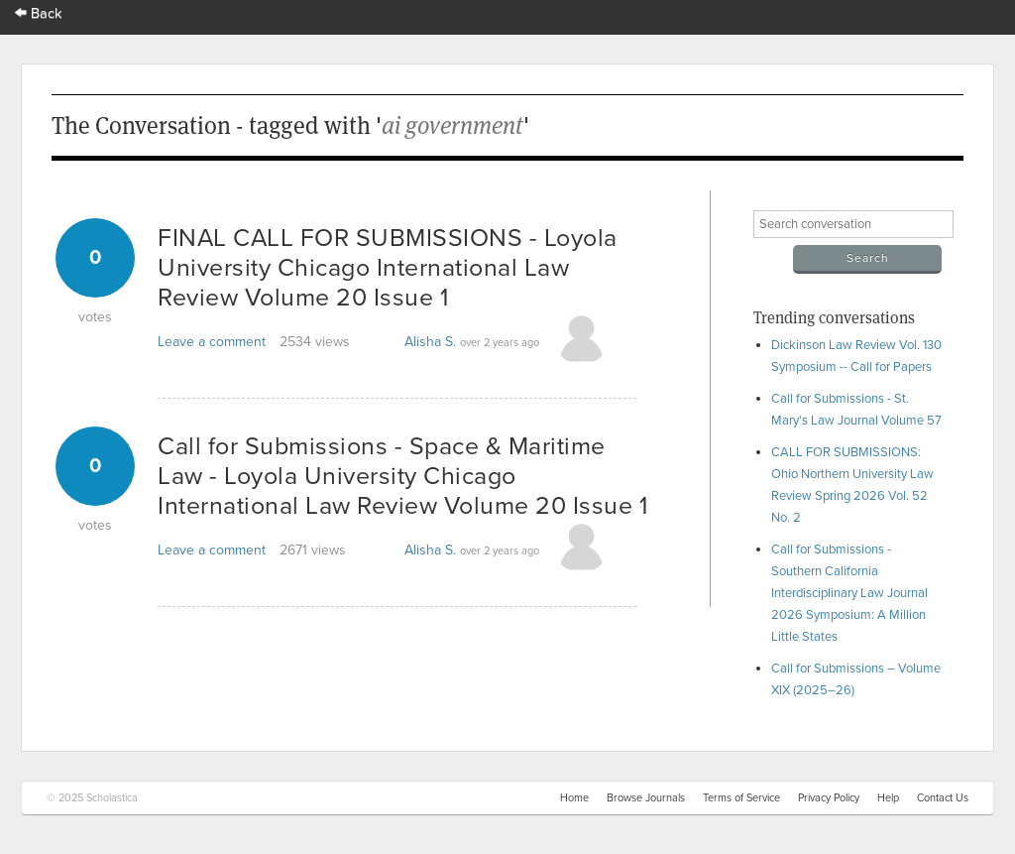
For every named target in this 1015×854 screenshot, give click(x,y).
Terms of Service (741, 798)
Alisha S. (430, 341)
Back (38, 13)
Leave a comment (212, 341)
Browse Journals (646, 798)
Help (888, 798)
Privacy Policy (828, 798)
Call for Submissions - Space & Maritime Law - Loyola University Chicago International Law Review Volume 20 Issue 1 (402, 476)
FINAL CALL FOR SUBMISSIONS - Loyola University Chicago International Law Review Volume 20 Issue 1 (388, 267)
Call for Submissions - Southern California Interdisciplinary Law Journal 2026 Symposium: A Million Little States (849, 593)
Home (574, 798)
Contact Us (942, 798)
